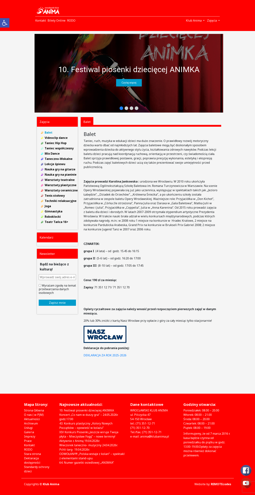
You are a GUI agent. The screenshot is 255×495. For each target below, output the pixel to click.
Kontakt (29, 445)
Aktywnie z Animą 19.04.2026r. (79, 441)
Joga (48, 206)
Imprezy (29, 436)
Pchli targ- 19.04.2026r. (74, 449)
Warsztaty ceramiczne (61, 190)
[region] (129, 73)
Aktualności (32, 419)
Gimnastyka (53, 211)
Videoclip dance (56, 138)
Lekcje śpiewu (55, 164)
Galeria (29, 432)
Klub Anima (51, 484)
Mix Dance (52, 154)
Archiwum (31, 423)
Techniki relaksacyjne (60, 201)
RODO (28, 449)
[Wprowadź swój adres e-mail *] (57, 277)
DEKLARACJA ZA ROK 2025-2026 (105, 355)
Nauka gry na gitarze (60, 169)
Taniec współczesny (59, 148)
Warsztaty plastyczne (60, 185)
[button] (129, 73)
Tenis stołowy (55, 196)
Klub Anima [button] (194, 20)
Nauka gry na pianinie (60, 175)
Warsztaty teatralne (60, 180)
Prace (28, 441)
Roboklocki (53, 217)
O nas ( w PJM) (34, 415)
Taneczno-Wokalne (59, 159)
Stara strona (32, 454)
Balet (48, 132)
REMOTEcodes (221, 484)
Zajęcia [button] (212, 20)
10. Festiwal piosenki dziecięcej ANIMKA (128, 69)
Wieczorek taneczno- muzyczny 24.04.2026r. (88, 445)
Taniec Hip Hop (56, 143)
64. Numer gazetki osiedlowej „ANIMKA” (86, 463)
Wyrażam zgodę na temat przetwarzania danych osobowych (57, 289)
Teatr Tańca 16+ (56, 222)
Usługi (28, 428)
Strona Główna (34, 410)
